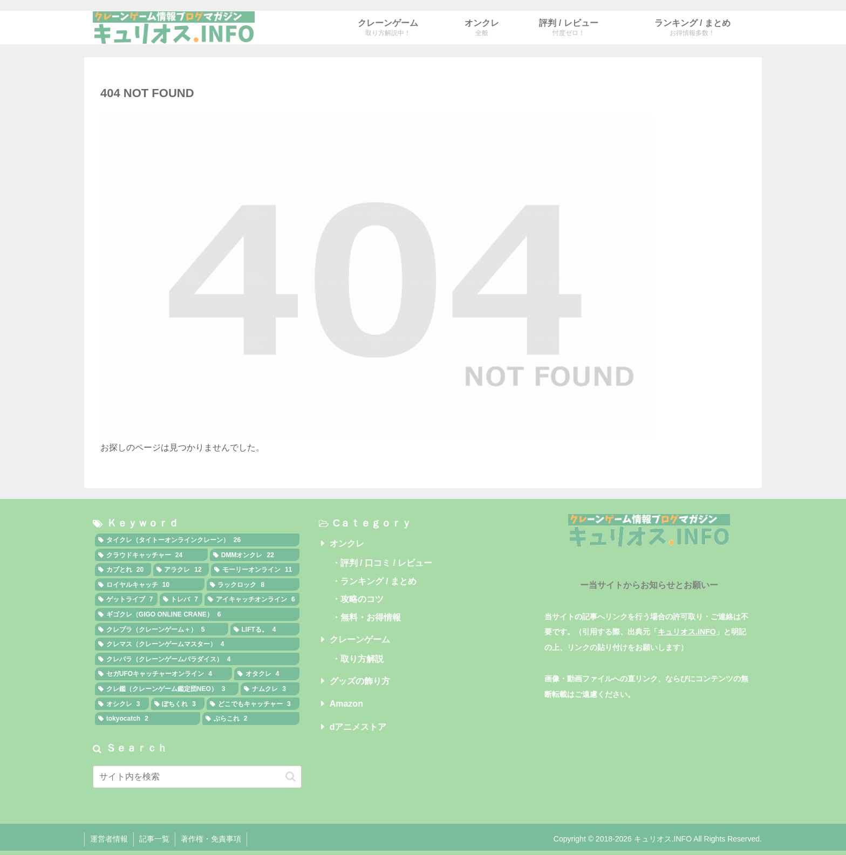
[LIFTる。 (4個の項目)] (264, 629)
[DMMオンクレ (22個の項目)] (254, 555)
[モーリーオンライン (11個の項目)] (255, 569)
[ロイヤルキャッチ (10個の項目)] (149, 584)
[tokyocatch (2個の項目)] (147, 718)
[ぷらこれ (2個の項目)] (250, 718)
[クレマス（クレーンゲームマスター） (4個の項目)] (197, 644)
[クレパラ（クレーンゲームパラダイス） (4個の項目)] (197, 659)
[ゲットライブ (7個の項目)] (126, 599)
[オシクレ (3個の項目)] (122, 703)
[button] (290, 776)
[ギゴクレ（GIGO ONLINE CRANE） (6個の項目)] (197, 614)
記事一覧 (154, 839)
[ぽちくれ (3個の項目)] (178, 703)
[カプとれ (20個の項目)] (123, 569)
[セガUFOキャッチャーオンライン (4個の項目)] (163, 673)
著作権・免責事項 (211, 839)
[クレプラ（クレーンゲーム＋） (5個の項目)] (161, 629)
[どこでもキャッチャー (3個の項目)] (253, 703)
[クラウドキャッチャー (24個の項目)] (151, 555)
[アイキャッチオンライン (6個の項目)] (251, 599)
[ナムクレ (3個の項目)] (270, 688)
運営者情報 (109, 839)
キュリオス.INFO (686, 631)
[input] (197, 776)
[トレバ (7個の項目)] (181, 599)
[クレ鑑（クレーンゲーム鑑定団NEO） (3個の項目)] (166, 688)
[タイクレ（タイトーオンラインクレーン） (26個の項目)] (197, 539)
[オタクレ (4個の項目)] (266, 673)
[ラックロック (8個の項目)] (253, 584)
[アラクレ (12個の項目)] (181, 569)
